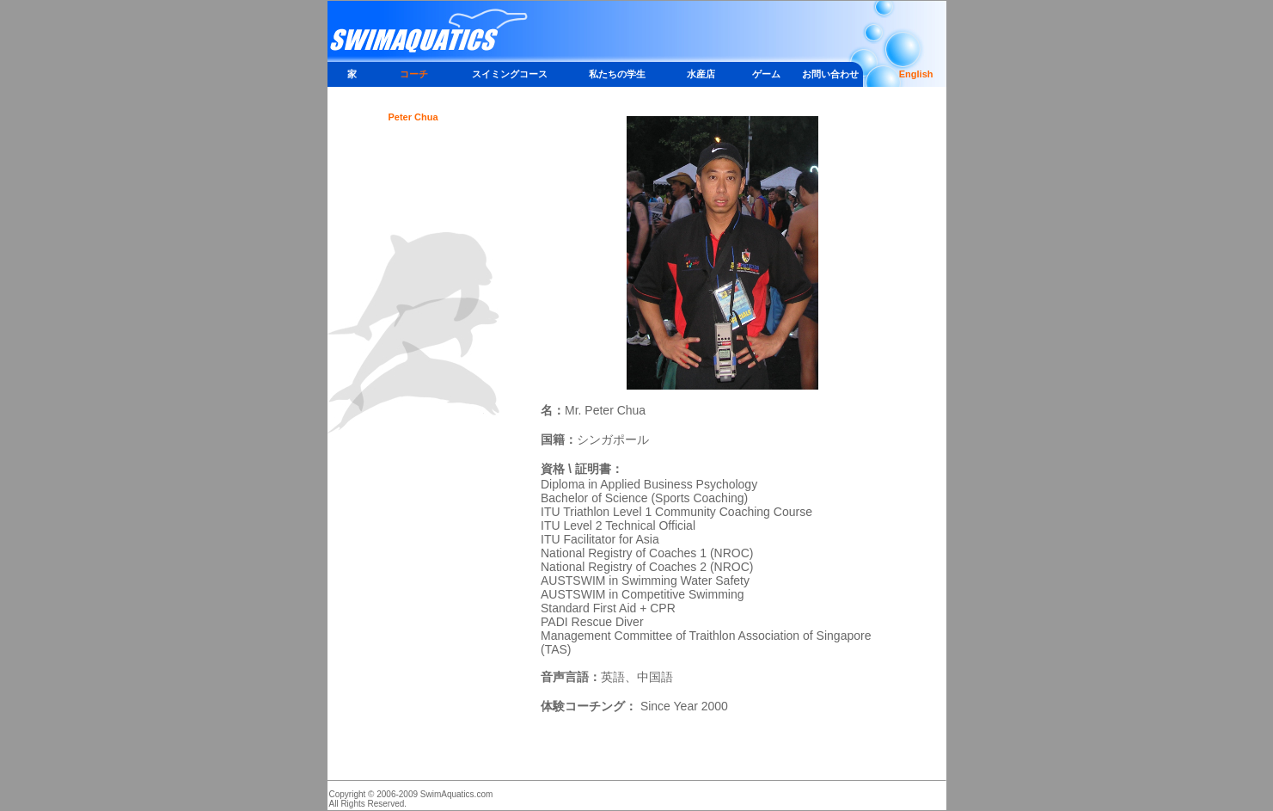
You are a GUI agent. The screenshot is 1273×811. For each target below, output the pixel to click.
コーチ (414, 74)
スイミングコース (510, 74)
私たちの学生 (617, 74)
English (916, 74)
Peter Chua (413, 117)
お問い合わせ (830, 74)
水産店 (701, 74)
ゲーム (766, 74)
